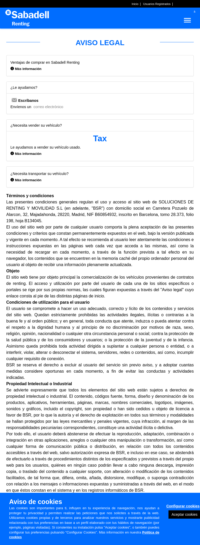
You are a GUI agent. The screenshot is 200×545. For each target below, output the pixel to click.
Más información (28, 69)
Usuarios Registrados (157, 3)
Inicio (135, 3)
